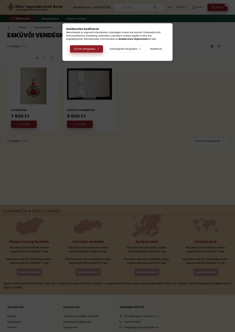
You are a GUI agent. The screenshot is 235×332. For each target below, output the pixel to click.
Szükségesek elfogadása (123, 48)
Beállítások (156, 48)
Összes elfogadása (84, 48)
